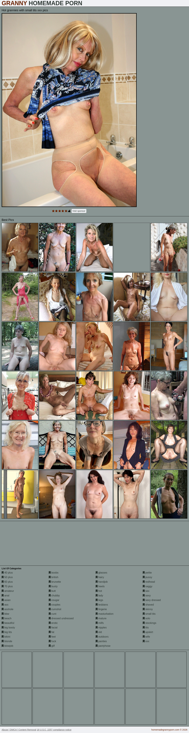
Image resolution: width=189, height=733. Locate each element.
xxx (146, 641)
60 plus (7, 581)
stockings (149, 623)
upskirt (148, 632)
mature (101, 618)
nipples (101, 627)
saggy (147, 586)
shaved (148, 604)
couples (54, 604)
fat (51, 632)
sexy (147, 595)
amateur (8, 591)
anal (5, 595)
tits (146, 627)
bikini (6, 636)
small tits (149, 613)
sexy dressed (152, 600)
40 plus (7, 572)
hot (99, 591)
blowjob (7, 645)
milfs (100, 623)
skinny (148, 609)
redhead (149, 581)
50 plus (7, 577)
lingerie (101, 609)
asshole (7, 609)
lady (99, 595)
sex (146, 591)
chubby (54, 595)
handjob (102, 581)
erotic (53, 623)
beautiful (8, 623)
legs (99, 600)
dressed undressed (61, 618)
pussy (147, 577)
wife (146, 636)
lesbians (102, 604)
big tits (7, 632)
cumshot (55, 609)
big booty (8, 627)
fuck (52, 641)
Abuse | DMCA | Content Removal (19, 729)
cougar (54, 600)
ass (5, 604)
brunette (55, 581)
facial (53, 627)
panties (101, 641)
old (99, 632)
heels (100, 586)
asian (6, 600)
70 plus (7, 586)
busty (53, 586)
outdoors (102, 636)
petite (147, 572)
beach (6, 618)
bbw (5, 613)
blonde (7, 641)
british (53, 577)
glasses (101, 572)
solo (146, 618)
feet (52, 636)
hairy (100, 577)
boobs (54, 572)
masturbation (104, 613)
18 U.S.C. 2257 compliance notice (54, 729)
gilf (52, 645)
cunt (52, 613)
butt (52, 591)
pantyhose (103, 645)
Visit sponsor (79, 211)
